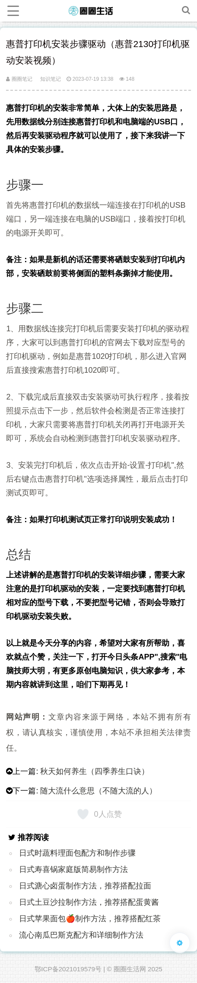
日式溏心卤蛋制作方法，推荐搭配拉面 (85, 886)
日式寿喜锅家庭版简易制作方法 (73, 869)
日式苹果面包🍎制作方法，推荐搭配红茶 (90, 918)
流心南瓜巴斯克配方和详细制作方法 (81, 935)
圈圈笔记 (19, 79)
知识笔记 (50, 79)
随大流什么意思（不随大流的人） (98, 790)
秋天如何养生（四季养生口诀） (94, 771)
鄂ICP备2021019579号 (68, 969)
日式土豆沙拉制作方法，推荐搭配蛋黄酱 (89, 902)
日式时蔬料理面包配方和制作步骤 (77, 853)
